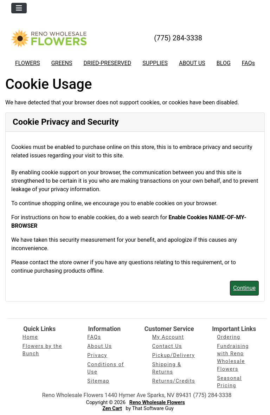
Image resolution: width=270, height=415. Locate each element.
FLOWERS (27, 63)
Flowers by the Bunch (42, 350)
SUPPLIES (155, 63)
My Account (168, 337)
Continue (244, 288)
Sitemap (98, 381)
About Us (99, 346)
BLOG (224, 63)
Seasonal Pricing (229, 382)
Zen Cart (112, 408)
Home (30, 337)
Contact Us (167, 346)
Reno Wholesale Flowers (157, 403)
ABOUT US (192, 63)
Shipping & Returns (166, 368)
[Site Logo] (48, 38)
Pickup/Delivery (173, 355)
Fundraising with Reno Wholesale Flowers (233, 357)
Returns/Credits (173, 381)
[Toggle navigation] (19, 8)
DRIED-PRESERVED (107, 63)
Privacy (97, 355)
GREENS (61, 63)
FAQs (248, 63)
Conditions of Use (105, 368)
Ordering (228, 337)
